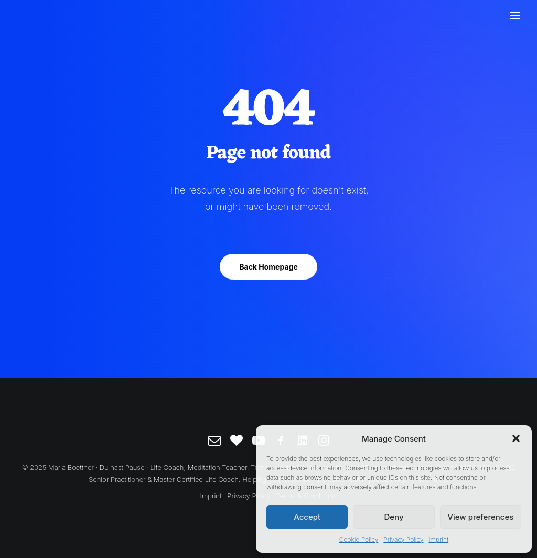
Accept (307, 517)
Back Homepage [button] (268, 266)
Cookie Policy (359, 539)
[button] (516, 438)
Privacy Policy (403, 539)
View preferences (480, 517)
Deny (393, 517)
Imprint (438, 539)
